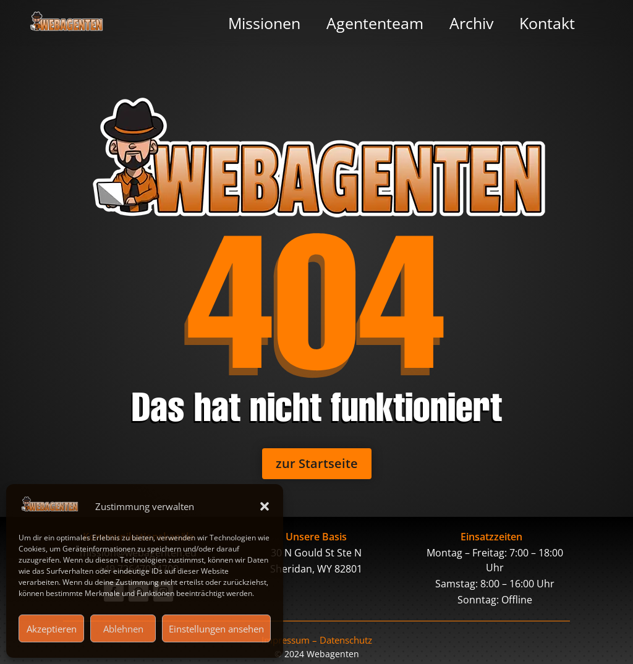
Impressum (285, 640)
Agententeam (374, 22)
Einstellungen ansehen (216, 629)
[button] (264, 506)
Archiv (471, 22)
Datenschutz (346, 640)
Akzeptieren (52, 629)
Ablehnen (123, 629)
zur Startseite (317, 463)
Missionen (264, 22)
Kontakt (547, 22)
